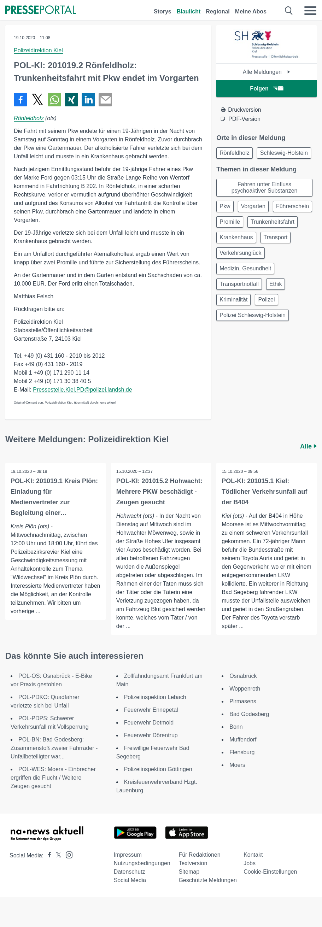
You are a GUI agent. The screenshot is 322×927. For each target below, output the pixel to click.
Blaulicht (189, 11)
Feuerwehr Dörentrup (151, 735)
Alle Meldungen (267, 72)
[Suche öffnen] (289, 11)
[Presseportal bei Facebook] (47, 855)
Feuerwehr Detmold (149, 723)
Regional (218, 11)
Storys (162, 11)
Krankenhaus (236, 237)
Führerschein (292, 206)
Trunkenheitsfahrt (272, 222)
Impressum (128, 855)
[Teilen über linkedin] (88, 99)
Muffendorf (242, 740)
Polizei (266, 300)
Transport (276, 237)
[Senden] (105, 99)
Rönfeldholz (29, 118)
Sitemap (188, 872)
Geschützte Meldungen (207, 880)
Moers (237, 765)
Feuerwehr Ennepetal (151, 710)
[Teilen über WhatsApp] (54, 99)
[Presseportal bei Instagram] (67, 854)
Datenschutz (129, 872)
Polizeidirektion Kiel (38, 50)
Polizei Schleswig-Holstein (252, 315)
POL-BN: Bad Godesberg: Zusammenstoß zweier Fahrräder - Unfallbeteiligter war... (54, 748)
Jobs (250, 863)
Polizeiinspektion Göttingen (158, 769)
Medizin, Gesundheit (245, 268)
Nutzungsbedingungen (142, 863)
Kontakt (253, 855)
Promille (229, 222)
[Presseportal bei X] (56, 855)
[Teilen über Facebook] (20, 99)
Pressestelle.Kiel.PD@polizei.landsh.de (82, 390)
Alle (308, 446)
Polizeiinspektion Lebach (155, 697)
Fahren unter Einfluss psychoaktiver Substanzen (265, 187)
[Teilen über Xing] (71, 99)
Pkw (224, 206)
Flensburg (241, 752)
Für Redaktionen (199, 855)
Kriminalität (233, 300)
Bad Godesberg (249, 714)
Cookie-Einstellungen (270, 872)
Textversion (192, 863)
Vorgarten (253, 206)
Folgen (266, 89)
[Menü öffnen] (310, 11)
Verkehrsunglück (240, 253)
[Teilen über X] (37, 99)
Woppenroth (244, 689)
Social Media (130, 880)
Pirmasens (242, 701)
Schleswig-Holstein (284, 153)
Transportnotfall (239, 284)
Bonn (235, 727)
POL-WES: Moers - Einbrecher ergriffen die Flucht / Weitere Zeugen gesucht (53, 777)
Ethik (275, 284)
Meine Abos (251, 11)
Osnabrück (243, 676)
